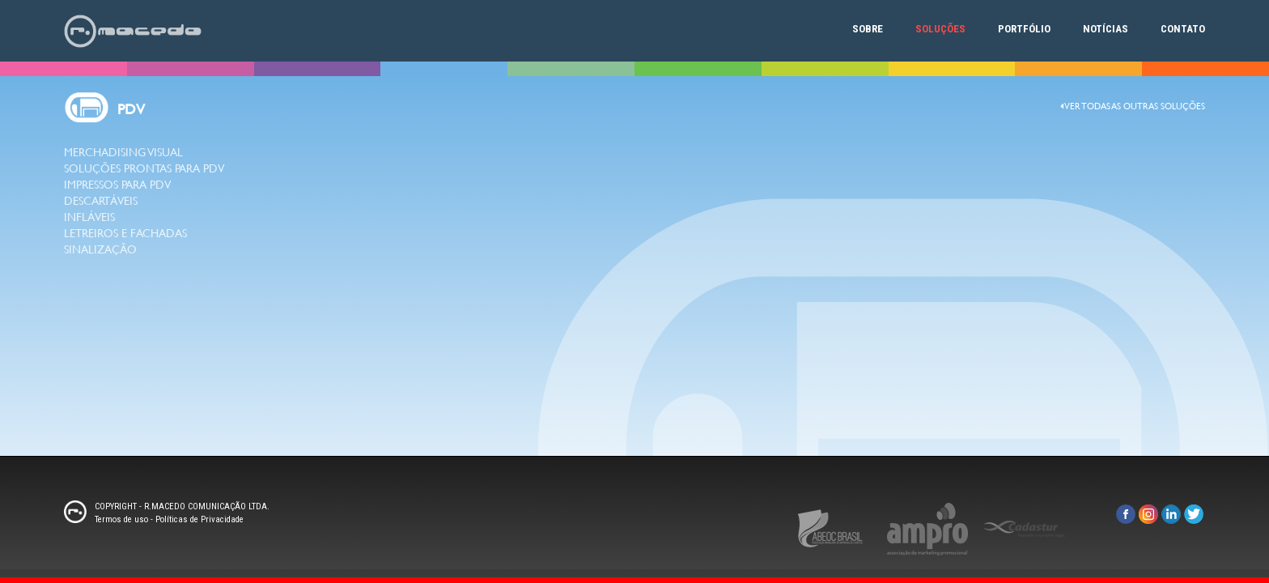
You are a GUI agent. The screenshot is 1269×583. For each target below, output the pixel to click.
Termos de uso (121, 519)
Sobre (867, 29)
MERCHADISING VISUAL (123, 152)
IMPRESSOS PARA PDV (117, 185)
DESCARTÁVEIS (101, 201)
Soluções (940, 29)
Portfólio (1024, 29)
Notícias (1105, 29)
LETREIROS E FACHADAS (125, 233)
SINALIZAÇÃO (100, 249)
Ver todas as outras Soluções (1132, 106)
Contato (1183, 29)
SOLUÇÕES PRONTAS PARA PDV (144, 168)
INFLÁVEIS (89, 217)
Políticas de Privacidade (199, 519)
